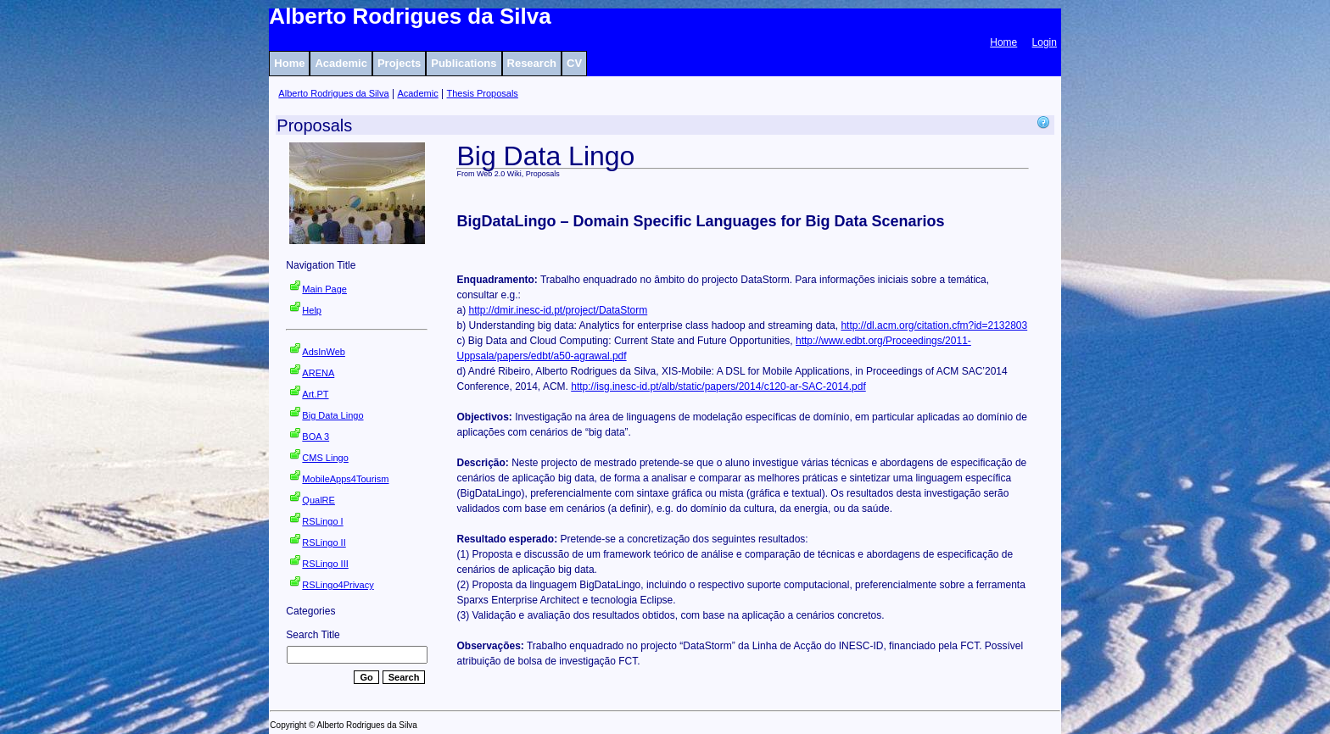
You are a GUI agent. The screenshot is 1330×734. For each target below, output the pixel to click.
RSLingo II (323, 542)
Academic (340, 63)
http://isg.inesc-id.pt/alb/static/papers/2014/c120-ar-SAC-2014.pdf (718, 386)
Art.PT (315, 394)
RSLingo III (325, 564)
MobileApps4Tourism (345, 479)
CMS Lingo (325, 458)
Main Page (324, 289)
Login (1044, 42)
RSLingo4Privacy (337, 585)
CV (574, 63)
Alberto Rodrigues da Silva (333, 93)
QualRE (318, 500)
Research (532, 63)
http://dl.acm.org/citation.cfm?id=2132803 (934, 325)
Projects (399, 63)
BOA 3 (315, 436)
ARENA (318, 373)
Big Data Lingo (332, 415)
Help (311, 310)
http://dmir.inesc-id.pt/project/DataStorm (557, 310)
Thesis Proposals (482, 93)
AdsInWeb (323, 352)
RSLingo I (322, 521)
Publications (463, 63)
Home (1003, 42)
